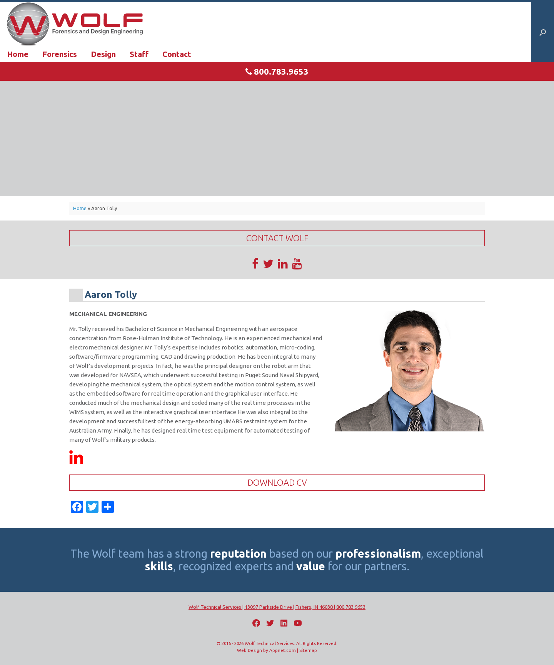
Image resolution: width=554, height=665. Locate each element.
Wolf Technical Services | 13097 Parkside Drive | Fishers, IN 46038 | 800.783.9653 (277, 607)
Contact (176, 54)
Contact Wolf (277, 238)
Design (103, 54)
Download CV (277, 482)
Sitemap (308, 650)
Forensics (59, 54)
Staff (139, 54)
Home (17, 54)
